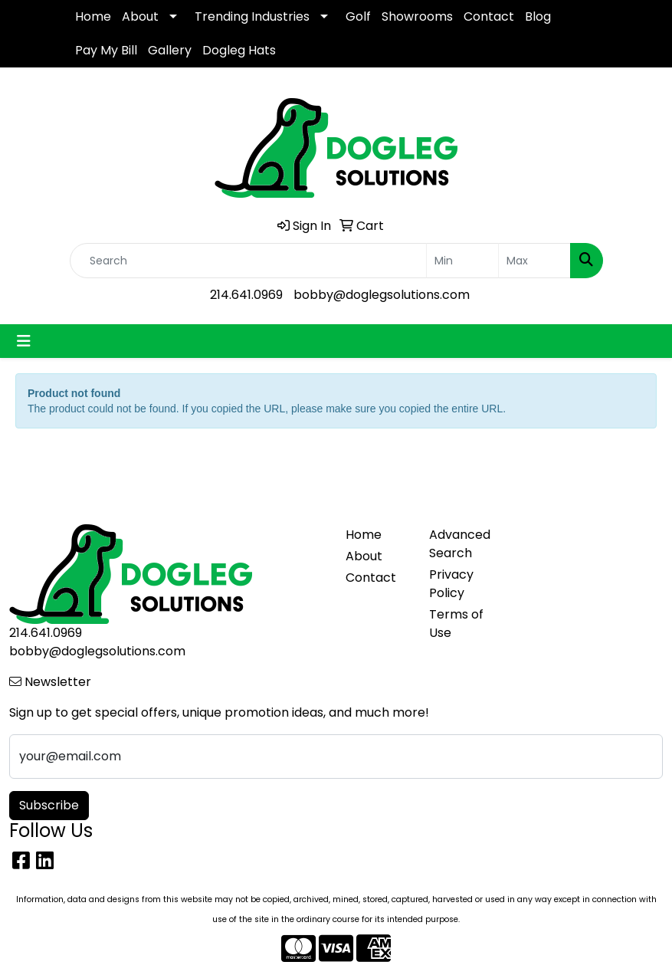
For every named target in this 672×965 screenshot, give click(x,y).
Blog (538, 16)
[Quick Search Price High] (534, 260)
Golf (358, 16)
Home (93, 16)
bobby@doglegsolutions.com (381, 295)
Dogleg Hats (239, 50)
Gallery (170, 50)
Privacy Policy (451, 584)
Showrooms (417, 16)
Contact (489, 16)
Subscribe (49, 805)
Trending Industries (252, 16)
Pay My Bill (106, 50)
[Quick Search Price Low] (462, 260)
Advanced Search (459, 544)
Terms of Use (456, 624)
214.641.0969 (246, 295)
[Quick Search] (248, 260)
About (140, 16)
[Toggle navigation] (24, 341)
